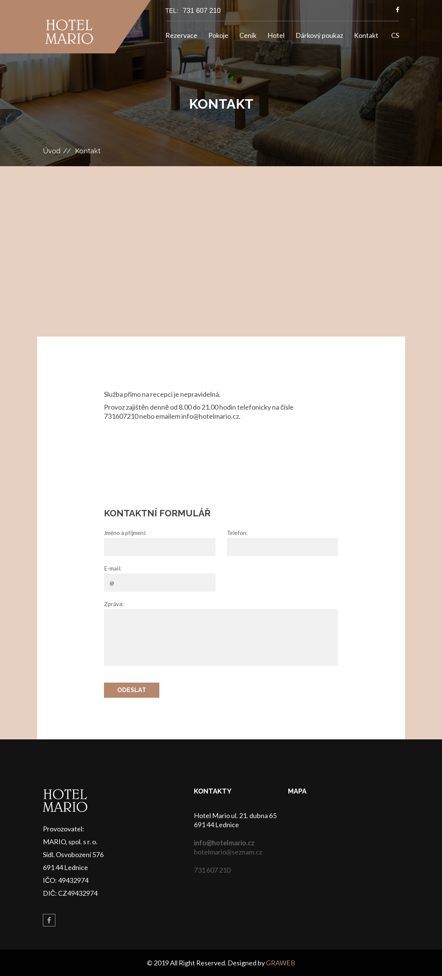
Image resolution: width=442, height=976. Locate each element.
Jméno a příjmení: (125, 532)
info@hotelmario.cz (224, 843)
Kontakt (366, 35)
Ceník (247, 35)
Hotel (276, 35)
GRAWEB (280, 963)
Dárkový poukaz (319, 35)
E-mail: (112, 568)
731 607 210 (202, 10)
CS (395, 35)
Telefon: (237, 532)
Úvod (51, 151)
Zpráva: (114, 603)
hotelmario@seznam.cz (228, 852)
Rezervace (181, 35)
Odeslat (131, 690)
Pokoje (218, 35)
